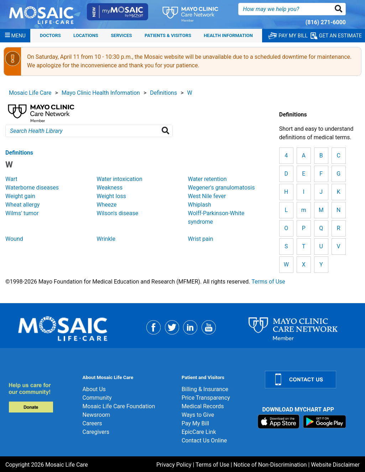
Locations (85, 35)
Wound (14, 238)
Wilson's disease (117, 213)
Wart (11, 179)
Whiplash (199, 204)
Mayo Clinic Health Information (101, 92)
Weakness (109, 187)
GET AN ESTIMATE (336, 35)
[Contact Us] (310, 379)
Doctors (50, 35)
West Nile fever (207, 196)
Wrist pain (200, 238)
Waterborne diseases (32, 187)
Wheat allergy (22, 204)
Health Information (228, 35)
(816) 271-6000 (326, 22)
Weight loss (111, 196)
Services (121, 35)
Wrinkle (106, 238)
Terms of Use (268, 281)
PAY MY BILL (288, 36)
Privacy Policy (174, 464)
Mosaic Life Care (30, 92)
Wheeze (106, 204)
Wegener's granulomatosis (221, 187)
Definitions (163, 92)
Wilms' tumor (22, 213)
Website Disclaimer (335, 464)
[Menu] (15, 35)
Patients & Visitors (168, 35)
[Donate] (41, 397)
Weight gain (20, 196)
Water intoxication (119, 179)
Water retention (207, 179)
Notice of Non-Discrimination (270, 464)
